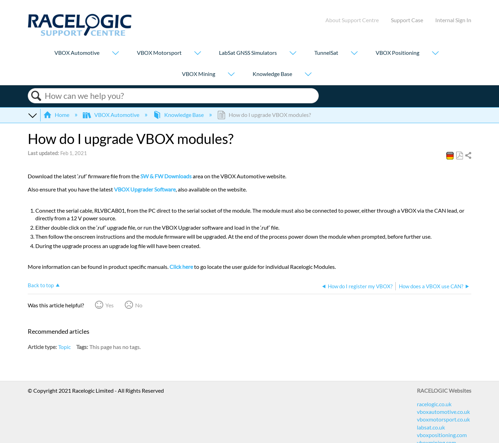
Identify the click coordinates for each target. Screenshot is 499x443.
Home (56, 114)
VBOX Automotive (76, 52)
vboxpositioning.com (442, 435)
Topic (64, 346)
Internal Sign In (453, 20)
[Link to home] (80, 34)
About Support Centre (352, 20)
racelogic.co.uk (434, 404)
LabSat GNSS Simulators (248, 52)
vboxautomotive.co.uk (443, 411)
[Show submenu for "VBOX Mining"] (231, 75)
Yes (109, 305)
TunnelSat (326, 52)
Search (36, 95)
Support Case (407, 20)
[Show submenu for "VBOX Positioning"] (435, 54)
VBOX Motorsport (159, 52)
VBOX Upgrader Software (145, 189)
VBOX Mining (198, 73)
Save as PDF (459, 156)
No (138, 305)
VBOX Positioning (397, 52)
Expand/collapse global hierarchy (32, 115)
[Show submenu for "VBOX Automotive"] (115, 54)
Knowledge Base (272, 73)
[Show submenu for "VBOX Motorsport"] (197, 54)
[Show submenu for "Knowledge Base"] (308, 75)
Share (467, 156)
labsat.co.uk (431, 427)
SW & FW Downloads (166, 176)
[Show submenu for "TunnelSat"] (354, 54)
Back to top (41, 285)
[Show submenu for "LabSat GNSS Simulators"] (293, 54)
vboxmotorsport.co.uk (443, 419)
